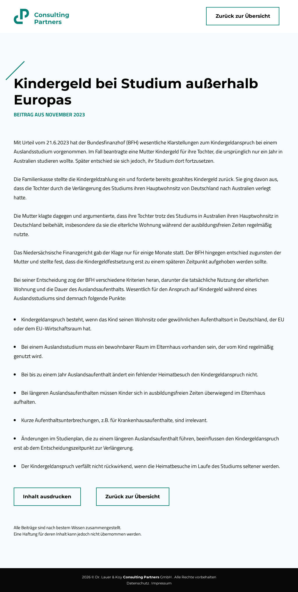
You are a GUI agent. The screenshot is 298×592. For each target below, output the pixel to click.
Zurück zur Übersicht (243, 16)
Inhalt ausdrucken (47, 496)
